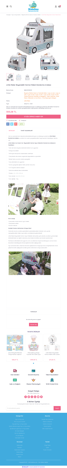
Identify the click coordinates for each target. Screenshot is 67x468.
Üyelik (47, 447)
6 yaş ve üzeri (39, 94)
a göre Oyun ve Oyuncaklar (19, 424)
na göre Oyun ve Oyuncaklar (19, 426)
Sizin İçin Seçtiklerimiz (20, 433)
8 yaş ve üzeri (55, 94)
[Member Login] (56, 6)
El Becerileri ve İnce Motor (34, 98)
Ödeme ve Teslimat (47, 421)
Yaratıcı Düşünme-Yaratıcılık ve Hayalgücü (35, 96)
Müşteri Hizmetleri (47, 449)
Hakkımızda (19, 445)
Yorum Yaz (33, 324)
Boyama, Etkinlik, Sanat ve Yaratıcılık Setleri (35, 93)
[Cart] (59, 6)
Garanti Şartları (47, 426)
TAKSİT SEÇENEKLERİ (26, 130)
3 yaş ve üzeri (51, 93)
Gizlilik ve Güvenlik (47, 424)
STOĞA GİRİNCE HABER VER (33, 116)
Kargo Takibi (47, 445)
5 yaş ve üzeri (31, 94)
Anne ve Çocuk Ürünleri (19, 421)
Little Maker (27, 101)
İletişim (19, 456)
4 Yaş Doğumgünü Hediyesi (49, 98)
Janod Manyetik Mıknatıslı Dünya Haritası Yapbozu (15, 353)
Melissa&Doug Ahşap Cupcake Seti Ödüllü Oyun (34, 353)
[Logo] (33, 6)
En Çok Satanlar (19, 435)
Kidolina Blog (19, 452)
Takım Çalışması (51, 96)
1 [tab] (33, 363)
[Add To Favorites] (11, 120)
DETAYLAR (12, 130)
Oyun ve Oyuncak (19, 419)
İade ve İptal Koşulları (47, 428)
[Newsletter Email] (33, 408)
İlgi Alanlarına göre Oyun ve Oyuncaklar (19, 428)
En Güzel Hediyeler (19, 431)
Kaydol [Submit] (57, 408)
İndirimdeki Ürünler (19, 437)
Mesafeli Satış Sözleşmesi (47, 419)
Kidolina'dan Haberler (19, 449)
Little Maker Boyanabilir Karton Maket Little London (52, 353)
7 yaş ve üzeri (47, 94)
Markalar (19, 447)
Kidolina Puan (19, 454)
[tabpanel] (15, 348)
